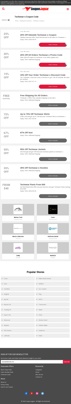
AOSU (39, 299)
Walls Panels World (43, 278)
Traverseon (41, 304)
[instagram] (37, 393)
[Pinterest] (31, 393)
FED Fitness (6, 330)
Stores (37, 372)
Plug (38, 294)
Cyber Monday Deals (7, 372)
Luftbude (5, 336)
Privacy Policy (5, 384)
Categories (39, 370)
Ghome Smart (41, 320)
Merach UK (6, 304)
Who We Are (39, 374)
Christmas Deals (6, 374)
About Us (3, 382)
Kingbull (5, 294)
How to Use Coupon (7, 387)
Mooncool (5, 320)
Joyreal (4, 299)
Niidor (39, 310)
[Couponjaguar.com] (35, 11)
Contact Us (39, 377)
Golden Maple (41, 325)
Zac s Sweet (41, 289)
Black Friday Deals (6, 370)
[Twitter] (42, 393)
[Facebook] (26, 393)
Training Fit (6, 310)
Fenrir (39, 315)
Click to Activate (53, 105)
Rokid (39, 336)
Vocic (4, 284)
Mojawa (5, 325)
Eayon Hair (6, 315)
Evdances (40, 330)
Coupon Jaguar (30, 401)
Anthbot (40, 284)
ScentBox (5, 289)
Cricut (4, 278)
